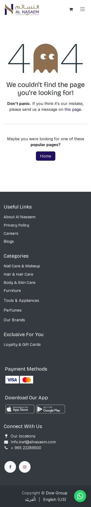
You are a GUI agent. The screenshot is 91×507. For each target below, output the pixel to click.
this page (73, 109)
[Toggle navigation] (82, 9)
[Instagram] (25, 467)
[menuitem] (30, 499)
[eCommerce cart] (71, 9)
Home (45, 156)
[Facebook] (10, 467)
